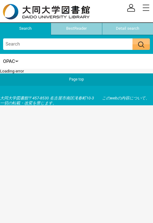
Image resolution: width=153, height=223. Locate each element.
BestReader (76, 28)
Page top (76, 79)
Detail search (127, 28)
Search (25, 28)
